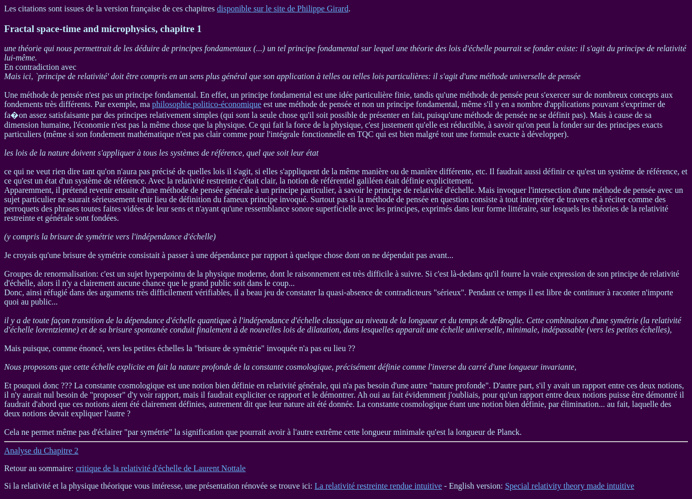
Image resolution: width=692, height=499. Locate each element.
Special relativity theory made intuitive (570, 485)
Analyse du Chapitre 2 (41, 450)
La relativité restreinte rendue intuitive (378, 485)
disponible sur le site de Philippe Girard (282, 8)
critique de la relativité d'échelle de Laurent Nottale (161, 468)
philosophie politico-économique (206, 104)
